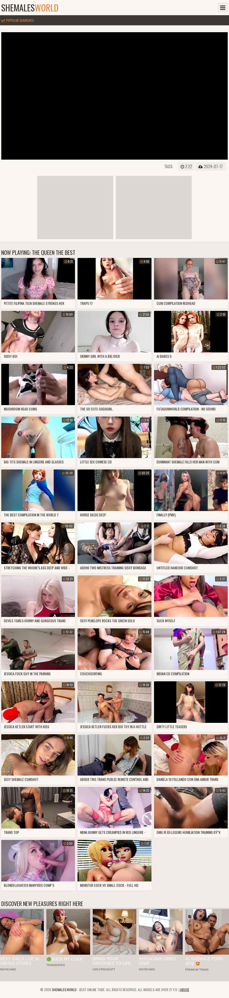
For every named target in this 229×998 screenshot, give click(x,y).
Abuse (184, 989)
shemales (30, 8)
